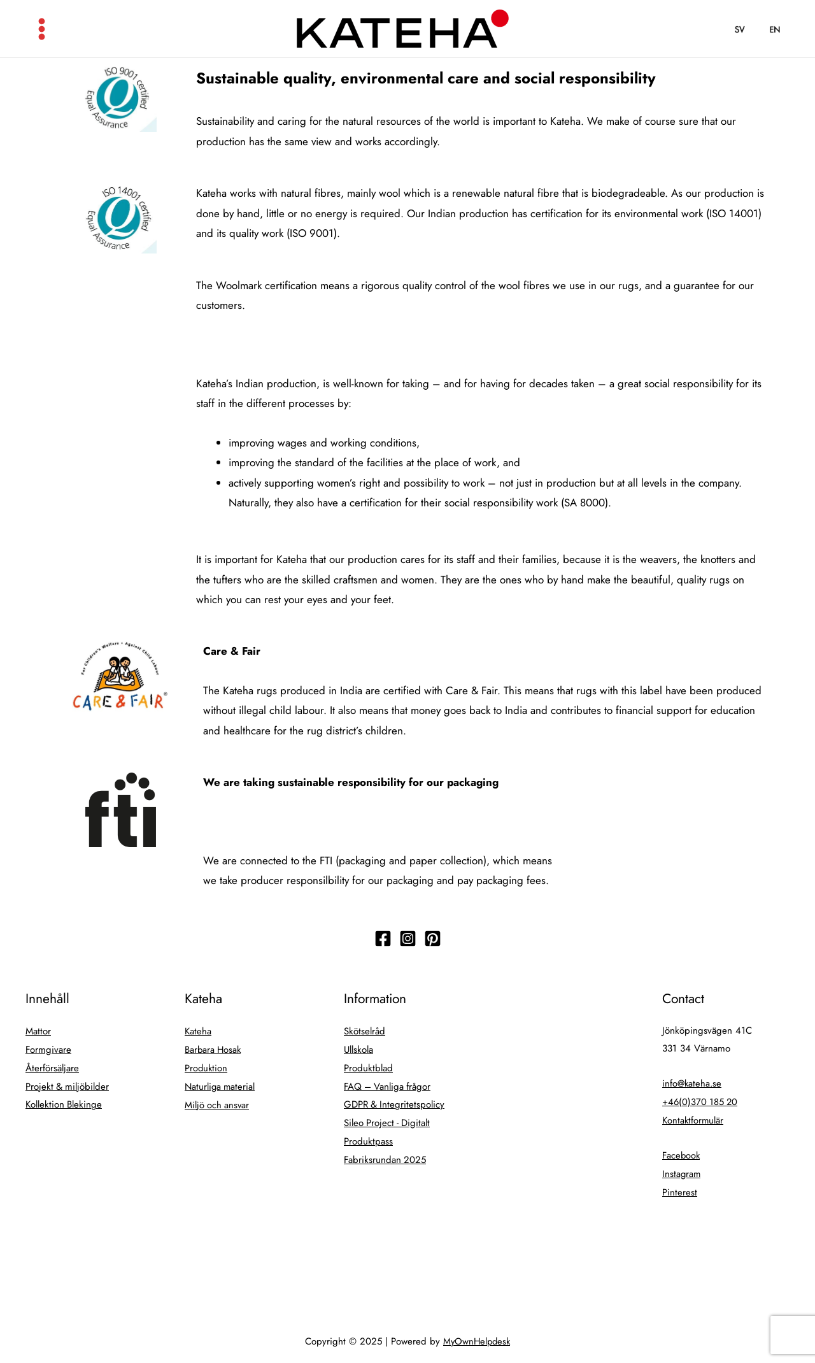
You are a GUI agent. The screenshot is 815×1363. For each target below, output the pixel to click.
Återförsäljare (52, 1066)
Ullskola (358, 1048)
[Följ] (383, 938)
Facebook (682, 1153)
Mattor (38, 1031)
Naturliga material (221, 1084)
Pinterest (679, 1188)
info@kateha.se (692, 1083)
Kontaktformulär (693, 1118)
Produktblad (368, 1066)
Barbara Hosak (214, 1048)
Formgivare (48, 1048)
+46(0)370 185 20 (701, 1101)
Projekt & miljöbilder (67, 1084)
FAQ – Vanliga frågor (388, 1084)
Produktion (207, 1066)
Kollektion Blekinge (64, 1102)
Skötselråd (364, 1031)
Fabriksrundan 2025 (385, 1155)
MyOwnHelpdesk (477, 1337)
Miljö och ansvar (218, 1102)
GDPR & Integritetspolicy (395, 1102)
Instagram (682, 1171)
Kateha (198, 1031)
